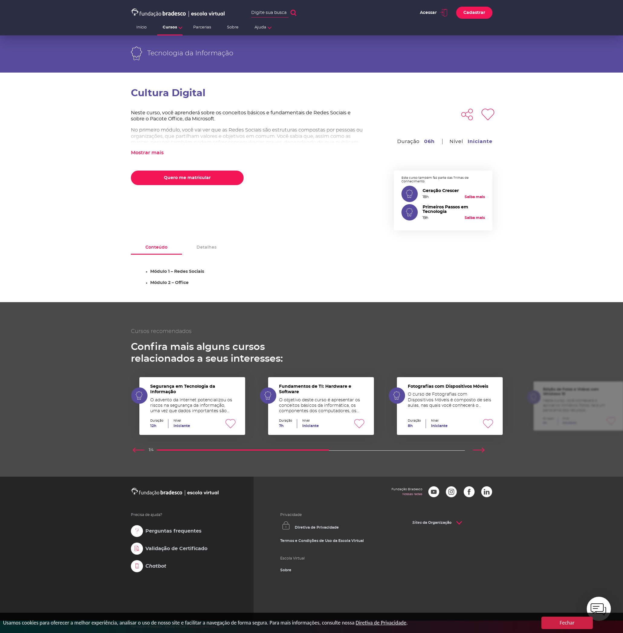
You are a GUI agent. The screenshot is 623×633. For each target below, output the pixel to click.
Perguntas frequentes (173, 531)
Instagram (451, 491)
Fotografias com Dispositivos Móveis (450, 406)
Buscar (293, 12)
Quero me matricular (187, 178)
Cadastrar (474, 13)
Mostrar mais (147, 152)
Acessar (428, 13)
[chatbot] (599, 609)
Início (141, 27)
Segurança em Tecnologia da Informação (192, 406)
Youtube (433, 491)
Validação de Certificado (176, 548)
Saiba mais (475, 197)
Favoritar (488, 114)
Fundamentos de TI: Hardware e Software (321, 406)
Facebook (469, 491)
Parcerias (202, 27)
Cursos (170, 27)
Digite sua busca (269, 13)
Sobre (232, 27)
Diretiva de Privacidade (317, 527)
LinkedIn (486, 491)
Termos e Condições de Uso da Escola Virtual (322, 541)
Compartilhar (467, 114)
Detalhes (206, 247)
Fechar (567, 622)
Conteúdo (156, 247)
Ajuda (260, 27)
